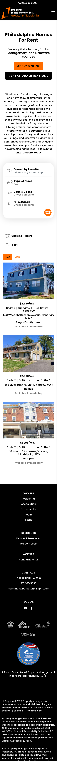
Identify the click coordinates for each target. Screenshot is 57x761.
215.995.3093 (29, 3)
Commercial (28, 509)
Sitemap (18, 710)
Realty (28, 514)
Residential (28, 498)
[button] (25, 608)
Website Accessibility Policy (17, 740)
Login (28, 520)
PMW (7, 710)
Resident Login (28, 543)
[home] (20, 13)
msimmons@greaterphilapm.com (28, 588)
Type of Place (23, 181)
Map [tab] (17, 257)
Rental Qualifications (28, 76)
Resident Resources (28, 538)
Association (28, 504)
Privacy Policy (34, 710)
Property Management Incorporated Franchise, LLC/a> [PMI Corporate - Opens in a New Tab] (32, 674)
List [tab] (8, 257)
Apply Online (28, 66)
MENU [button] (53, 13)
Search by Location (27, 169)
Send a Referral (28, 559)
